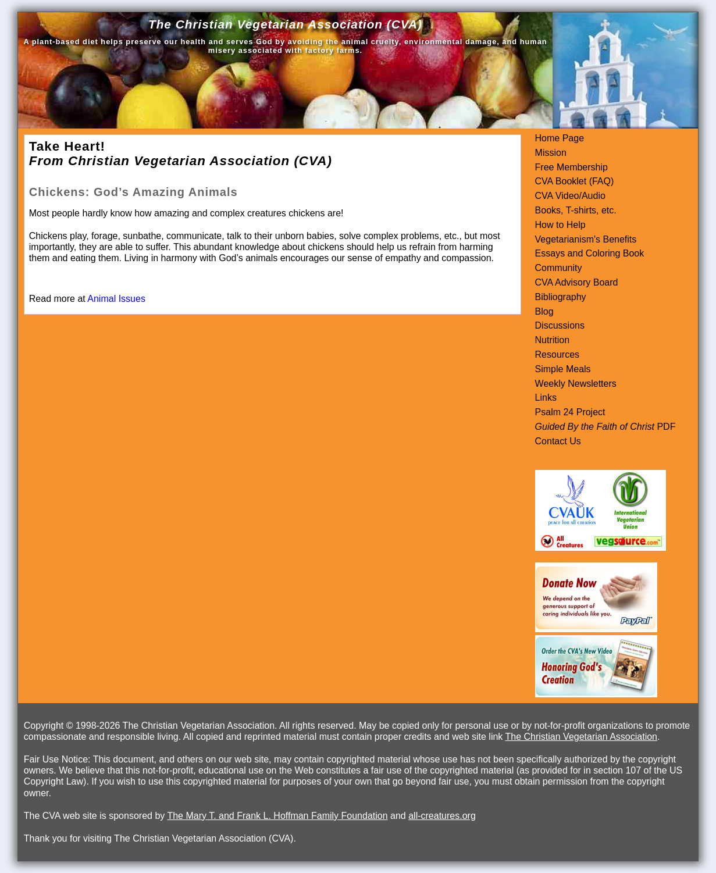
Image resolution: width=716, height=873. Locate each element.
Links (546, 397)
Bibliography (560, 297)
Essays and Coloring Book (589, 253)
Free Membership (571, 167)
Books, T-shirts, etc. (576, 210)
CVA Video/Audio (570, 196)
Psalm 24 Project (570, 412)
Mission (551, 153)
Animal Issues (116, 299)
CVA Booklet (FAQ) (574, 181)
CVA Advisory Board (576, 282)
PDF (664, 427)
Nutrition (552, 340)
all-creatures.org (442, 816)
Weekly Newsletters (576, 384)
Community (558, 268)
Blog (544, 311)
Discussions (560, 325)
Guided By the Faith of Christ (594, 427)
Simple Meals (563, 369)
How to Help (560, 225)
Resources (557, 354)
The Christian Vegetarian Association (581, 737)
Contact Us (558, 441)
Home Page (560, 138)
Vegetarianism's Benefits (586, 239)
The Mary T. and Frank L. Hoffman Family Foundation (277, 816)
